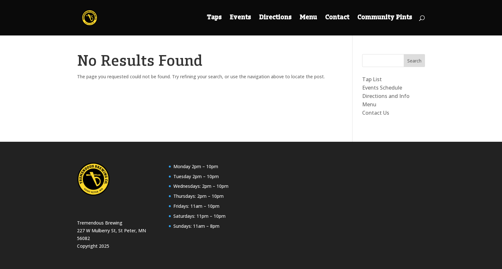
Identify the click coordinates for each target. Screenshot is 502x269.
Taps (214, 18)
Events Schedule (382, 87)
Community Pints (384, 18)
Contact (337, 18)
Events (240, 18)
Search (414, 61)
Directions (275, 18)
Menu (308, 18)
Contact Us (375, 112)
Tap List (372, 79)
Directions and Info (386, 96)
